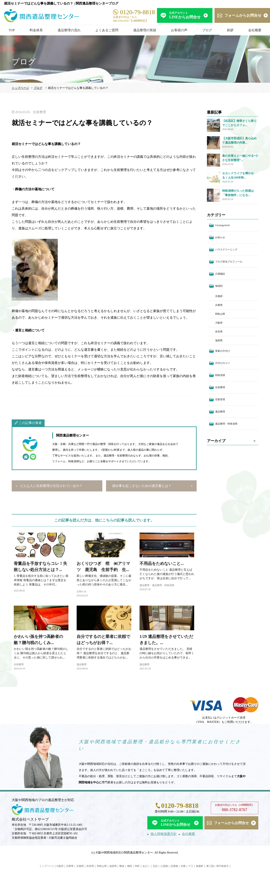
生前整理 (39, 112)
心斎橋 (164, 866)
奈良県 (219, 331)
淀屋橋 (174, 866)
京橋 (183, 866)
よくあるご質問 (106, 30)
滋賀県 (219, 340)
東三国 (210, 866)
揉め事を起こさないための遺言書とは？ (141, 486)
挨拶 (230, 30)
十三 (190, 866)
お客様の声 (179, 30)
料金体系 (36, 30)
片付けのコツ (222, 363)
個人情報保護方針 (163, 834)
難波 (121, 866)
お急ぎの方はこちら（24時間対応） (234, 808)
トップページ (20, 87)
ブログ (207, 30)
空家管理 (220, 399)
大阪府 (219, 322)
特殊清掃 (220, 375)
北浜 (155, 866)
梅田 (129, 866)
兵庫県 (219, 305)
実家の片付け (222, 350)
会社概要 (254, 30)
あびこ (146, 866)
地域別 (219, 285)
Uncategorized (222, 225)
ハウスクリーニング (226, 249)
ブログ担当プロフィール (228, 261)
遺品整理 (144, 585)
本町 (137, 866)
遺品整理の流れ (69, 30)
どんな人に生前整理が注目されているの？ (51, 486)
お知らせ (82, 591)
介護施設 (220, 273)
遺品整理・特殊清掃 (163, 585)
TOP (12, 30)
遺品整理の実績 (144, 30)
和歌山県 (220, 313)
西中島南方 (222, 866)
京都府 (219, 296)
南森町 (199, 866)
